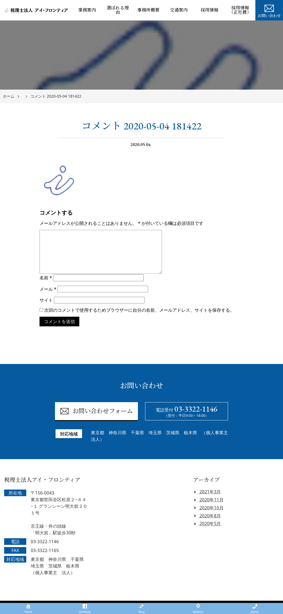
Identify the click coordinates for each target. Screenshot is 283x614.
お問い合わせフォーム (96, 411)
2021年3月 (210, 492)
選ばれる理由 (118, 10)
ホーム (8, 96)
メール (48, 289)
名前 (46, 278)
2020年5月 (210, 524)
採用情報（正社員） (240, 10)
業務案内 (87, 10)
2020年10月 (212, 508)
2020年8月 (210, 516)
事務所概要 (148, 10)
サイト (46, 300)
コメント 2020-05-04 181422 (55, 96)
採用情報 (209, 10)
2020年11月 (212, 500)
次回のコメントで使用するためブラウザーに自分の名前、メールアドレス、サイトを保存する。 (139, 310)
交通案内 (179, 10)
